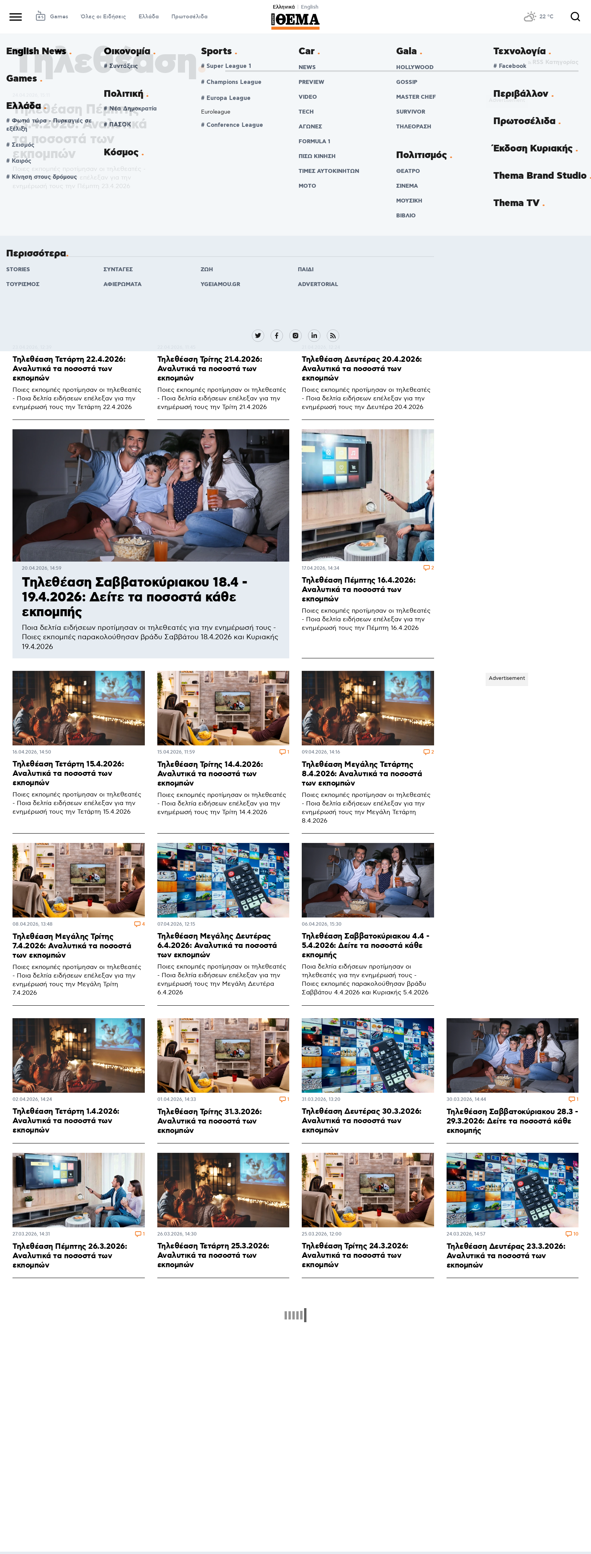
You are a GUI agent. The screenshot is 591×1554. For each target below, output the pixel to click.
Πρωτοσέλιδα (189, 16)
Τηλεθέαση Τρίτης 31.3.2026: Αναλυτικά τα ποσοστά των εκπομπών (209, 1121)
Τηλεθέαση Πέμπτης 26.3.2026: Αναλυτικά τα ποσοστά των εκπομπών (69, 1255)
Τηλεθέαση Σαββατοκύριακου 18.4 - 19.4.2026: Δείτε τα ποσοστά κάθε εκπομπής (134, 597)
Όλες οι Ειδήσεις (103, 16)
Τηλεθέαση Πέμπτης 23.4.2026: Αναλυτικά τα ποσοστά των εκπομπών (79, 132)
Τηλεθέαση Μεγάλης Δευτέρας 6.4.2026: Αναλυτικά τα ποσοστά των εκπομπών (217, 945)
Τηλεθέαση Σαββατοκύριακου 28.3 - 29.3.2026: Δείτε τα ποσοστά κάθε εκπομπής (512, 1121)
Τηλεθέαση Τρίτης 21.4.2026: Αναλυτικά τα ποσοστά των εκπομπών (209, 368)
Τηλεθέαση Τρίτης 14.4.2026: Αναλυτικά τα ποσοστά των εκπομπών (210, 773)
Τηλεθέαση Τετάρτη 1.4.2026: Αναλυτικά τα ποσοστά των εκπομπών (65, 1120)
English (310, 7)
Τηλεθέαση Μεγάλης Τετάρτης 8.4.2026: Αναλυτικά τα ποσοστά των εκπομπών (362, 773)
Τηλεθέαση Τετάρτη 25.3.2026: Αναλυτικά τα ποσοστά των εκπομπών (213, 1255)
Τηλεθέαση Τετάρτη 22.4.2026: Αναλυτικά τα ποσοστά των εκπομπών (68, 368)
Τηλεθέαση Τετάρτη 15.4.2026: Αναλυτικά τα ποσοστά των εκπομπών (68, 773)
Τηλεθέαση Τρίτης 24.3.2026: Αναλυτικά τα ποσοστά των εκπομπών (355, 1255)
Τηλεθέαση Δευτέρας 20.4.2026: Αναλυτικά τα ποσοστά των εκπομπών (362, 368)
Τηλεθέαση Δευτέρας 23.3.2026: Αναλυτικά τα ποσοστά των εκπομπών (506, 1255)
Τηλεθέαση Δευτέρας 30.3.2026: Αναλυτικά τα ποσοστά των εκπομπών (362, 1120)
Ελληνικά (284, 7)
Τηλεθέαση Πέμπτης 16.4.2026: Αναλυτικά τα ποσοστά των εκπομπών (358, 589)
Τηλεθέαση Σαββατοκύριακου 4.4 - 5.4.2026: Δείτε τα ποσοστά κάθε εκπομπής (365, 945)
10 (576, 1234)
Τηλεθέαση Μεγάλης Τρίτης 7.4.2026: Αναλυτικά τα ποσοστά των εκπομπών (71, 946)
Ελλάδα (149, 16)
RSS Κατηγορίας (553, 63)
